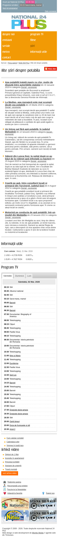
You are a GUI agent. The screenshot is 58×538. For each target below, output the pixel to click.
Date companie (50, 11)
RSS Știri (52, 69)
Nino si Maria (15, 356)
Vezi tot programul (10, 8)
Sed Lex (13, 375)
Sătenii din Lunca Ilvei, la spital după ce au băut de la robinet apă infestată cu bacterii (28, 157)
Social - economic (29, 87)
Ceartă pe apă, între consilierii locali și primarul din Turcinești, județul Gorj (26, 184)
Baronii (12, 303)
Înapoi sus (50, 493)
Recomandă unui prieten (17, 486)
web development (21, 533)
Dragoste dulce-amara (19, 410)
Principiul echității (12, 462)
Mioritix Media (37, 533)
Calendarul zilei (13, 442)
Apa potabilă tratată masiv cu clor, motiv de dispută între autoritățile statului (29, 83)
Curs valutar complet (15, 438)
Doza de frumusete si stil (20, 425)
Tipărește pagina (14, 482)
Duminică (19, 276)
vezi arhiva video (10, 473)
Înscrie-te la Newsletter (16, 489)
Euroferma (14, 363)
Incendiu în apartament (14, 458)
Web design (7, 533)
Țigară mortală (11, 469)
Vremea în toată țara (15, 445)
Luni (29, 276)
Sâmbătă (7, 276)
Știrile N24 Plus (24, 63)
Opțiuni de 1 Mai (12, 454)
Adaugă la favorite (14, 493)
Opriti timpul (14, 421)
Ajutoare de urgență (13, 466)
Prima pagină (12, 63)
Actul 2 (12, 429)
